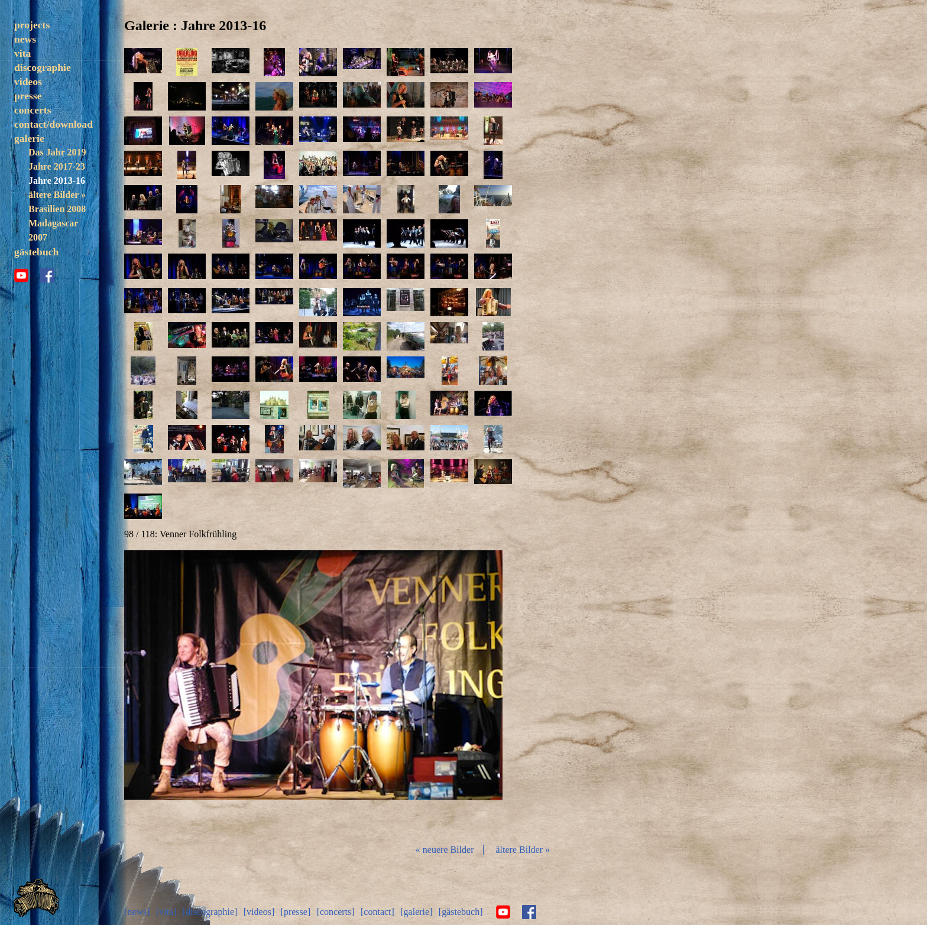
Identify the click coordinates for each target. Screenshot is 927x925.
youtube (21, 275)
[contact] (377, 912)
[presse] (296, 912)
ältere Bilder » (57, 195)
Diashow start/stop (312, 692)
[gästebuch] (461, 912)
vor (440, 692)
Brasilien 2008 (57, 209)
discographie (42, 67)
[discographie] (210, 912)
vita (22, 53)
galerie (29, 138)
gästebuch (36, 252)
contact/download (53, 124)
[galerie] (416, 912)
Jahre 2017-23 (56, 166)
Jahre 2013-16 (56, 181)
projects (32, 25)
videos (28, 81)
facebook (47, 275)
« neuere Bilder (445, 850)
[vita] (166, 912)
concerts (32, 110)
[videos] (259, 912)
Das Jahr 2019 (57, 152)
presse (28, 96)
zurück (186, 692)
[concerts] (336, 912)
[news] (137, 912)
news (25, 39)
